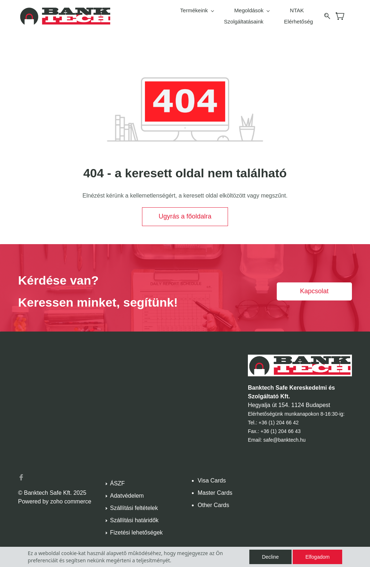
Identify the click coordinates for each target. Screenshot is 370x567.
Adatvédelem (127, 492)
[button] (185, 213)
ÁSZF (117, 480)
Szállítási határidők (134, 517)
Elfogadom (317, 557)
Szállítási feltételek (134, 504)
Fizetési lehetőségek (136, 529)
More (306, 14)
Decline (270, 557)
